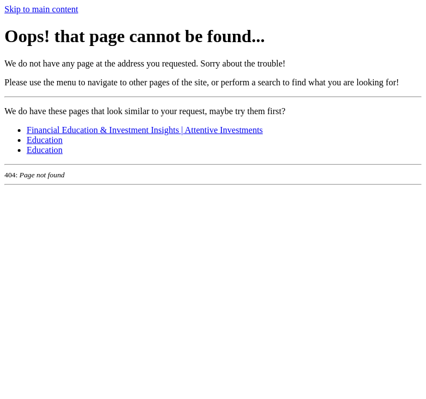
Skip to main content (41, 9)
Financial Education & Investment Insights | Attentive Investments (145, 130)
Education (45, 140)
